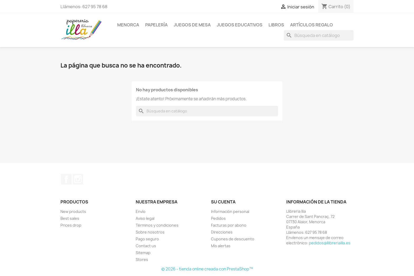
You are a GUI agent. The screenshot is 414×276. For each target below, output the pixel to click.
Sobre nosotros (150, 232)
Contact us (146, 245)
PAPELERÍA (156, 25)
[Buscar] (319, 35)
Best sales (69, 218)
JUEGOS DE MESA (192, 25)
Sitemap (143, 252)
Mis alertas (220, 245)
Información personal (230, 211)
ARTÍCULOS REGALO (311, 25)
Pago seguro (147, 238)
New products (73, 211)
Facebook (66, 179)
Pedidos (218, 218)
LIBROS (276, 25)
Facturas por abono (228, 225)
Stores (142, 259)
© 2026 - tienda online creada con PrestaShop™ (207, 269)
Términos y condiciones (157, 225)
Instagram (78, 179)
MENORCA (128, 25)
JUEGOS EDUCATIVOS (239, 25)
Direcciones (222, 232)
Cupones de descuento (232, 238)
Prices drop (70, 225)
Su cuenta (223, 202)
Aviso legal (145, 218)
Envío (140, 211)
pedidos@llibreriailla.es (329, 242)
